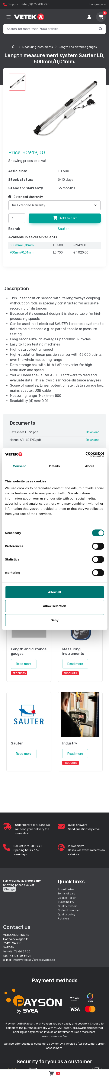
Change (9, 888)
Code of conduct (69, 909)
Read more (24, 663)
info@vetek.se (22, 959)
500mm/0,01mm (22, 245)
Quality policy (66, 913)
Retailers (64, 917)
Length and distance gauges (78, 47)
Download (92, 432)
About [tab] (89, 466)
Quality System (67, 905)
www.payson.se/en (54, 1035)
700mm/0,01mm (21, 252)
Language (96, 4)
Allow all (54, 592)
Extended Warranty (25, 197)
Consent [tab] (19, 466)
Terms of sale (66, 892)
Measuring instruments (37, 47)
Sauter (63, 229)
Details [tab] (54, 466)
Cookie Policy (67, 897)
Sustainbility (66, 901)
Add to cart (65, 218)
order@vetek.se (44, 959)
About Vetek (66, 888)
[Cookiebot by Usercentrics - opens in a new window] (85, 454)
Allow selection (54, 606)
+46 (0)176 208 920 (35, 4)
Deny (54, 620)
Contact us (16, 926)
